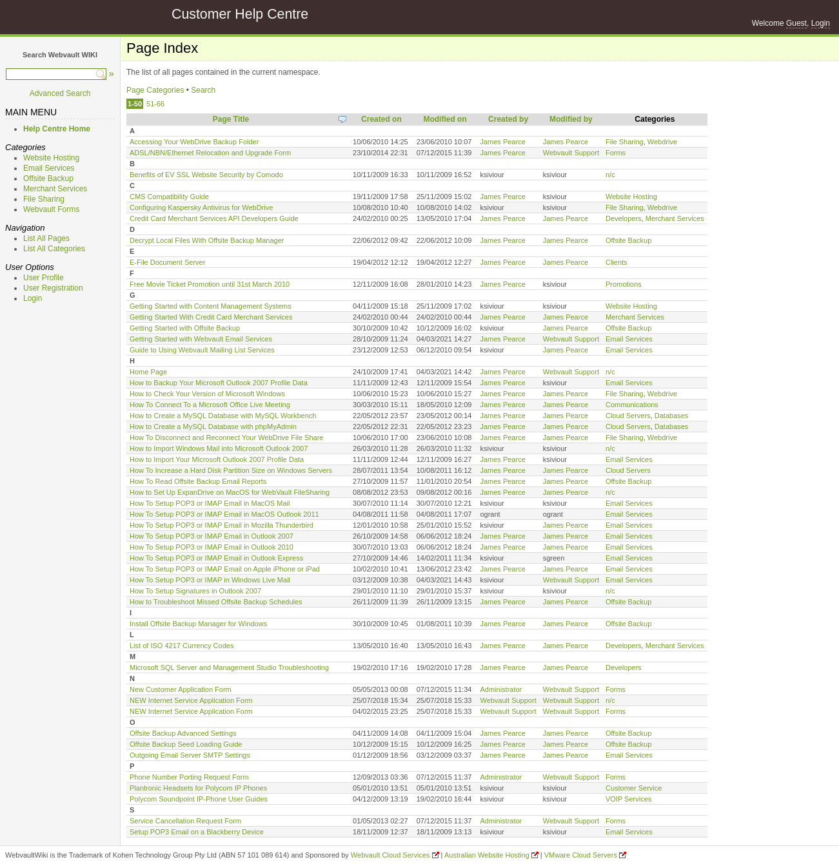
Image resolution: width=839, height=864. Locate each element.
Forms (616, 153)
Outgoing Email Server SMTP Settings (190, 755)
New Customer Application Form (181, 689)
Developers (624, 218)
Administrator (501, 689)
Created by (508, 119)
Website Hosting (51, 157)
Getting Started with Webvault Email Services (201, 339)
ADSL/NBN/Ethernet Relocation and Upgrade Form (210, 153)
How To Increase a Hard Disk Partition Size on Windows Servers (231, 470)
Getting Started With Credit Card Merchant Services (211, 317)
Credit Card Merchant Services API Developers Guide (214, 218)
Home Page (148, 372)
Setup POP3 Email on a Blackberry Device (197, 832)
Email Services (48, 168)
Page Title (231, 119)
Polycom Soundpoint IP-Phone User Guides (199, 799)
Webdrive (662, 142)
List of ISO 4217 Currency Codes (181, 645)
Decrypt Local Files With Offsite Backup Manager (207, 240)
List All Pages (46, 238)
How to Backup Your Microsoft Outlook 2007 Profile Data (219, 383)
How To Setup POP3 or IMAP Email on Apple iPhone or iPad (225, 569)
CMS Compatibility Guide (169, 196)
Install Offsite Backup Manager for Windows (198, 624)
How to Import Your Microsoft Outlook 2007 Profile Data (217, 459)
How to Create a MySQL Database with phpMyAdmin (213, 426)
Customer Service (634, 788)
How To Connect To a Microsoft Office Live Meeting (210, 404)
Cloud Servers (628, 415)
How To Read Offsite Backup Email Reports (198, 481)
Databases (672, 415)
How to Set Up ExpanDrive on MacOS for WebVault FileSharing (230, 492)
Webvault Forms (51, 209)
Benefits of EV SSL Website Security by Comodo (206, 174)
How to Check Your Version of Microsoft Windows (207, 394)
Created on (381, 119)
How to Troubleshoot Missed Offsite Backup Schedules (216, 602)
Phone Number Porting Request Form (189, 777)
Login (820, 23)
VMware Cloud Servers (580, 855)
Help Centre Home (56, 128)
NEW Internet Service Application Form (191, 700)
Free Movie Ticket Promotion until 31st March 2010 (210, 284)
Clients (616, 262)
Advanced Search (60, 93)
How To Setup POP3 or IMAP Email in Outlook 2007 (211, 536)
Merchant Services (55, 188)
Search (203, 90)
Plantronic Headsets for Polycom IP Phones (198, 788)
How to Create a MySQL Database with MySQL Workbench (223, 415)
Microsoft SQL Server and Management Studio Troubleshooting (229, 667)
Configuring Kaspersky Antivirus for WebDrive (201, 207)
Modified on (444, 119)
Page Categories (155, 90)
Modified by (571, 119)
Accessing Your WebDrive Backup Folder (194, 142)
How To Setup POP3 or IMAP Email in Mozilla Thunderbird (221, 525)
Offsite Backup (48, 178)
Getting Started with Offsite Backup (185, 328)
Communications (632, 404)
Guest (796, 23)
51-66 (155, 104)
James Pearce (502, 142)
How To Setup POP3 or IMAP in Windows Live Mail (210, 580)
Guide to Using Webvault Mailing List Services (202, 350)
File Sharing (43, 199)
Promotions (624, 284)
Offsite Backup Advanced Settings (183, 733)
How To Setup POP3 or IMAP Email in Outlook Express (216, 558)
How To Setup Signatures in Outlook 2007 (195, 591)
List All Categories (54, 248)
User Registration (53, 288)
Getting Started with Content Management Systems (210, 306)
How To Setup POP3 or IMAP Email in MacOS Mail (210, 503)
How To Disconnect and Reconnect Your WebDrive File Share (226, 437)
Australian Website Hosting (486, 855)
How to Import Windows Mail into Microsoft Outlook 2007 (219, 448)
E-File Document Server (167, 262)
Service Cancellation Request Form (185, 821)
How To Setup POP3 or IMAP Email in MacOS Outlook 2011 (224, 514)
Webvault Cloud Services (390, 855)
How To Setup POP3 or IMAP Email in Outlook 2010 (211, 547)
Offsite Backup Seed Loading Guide (186, 744)
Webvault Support (571, 153)
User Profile (43, 277)
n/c (610, 174)
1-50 (135, 104)
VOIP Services (628, 799)
